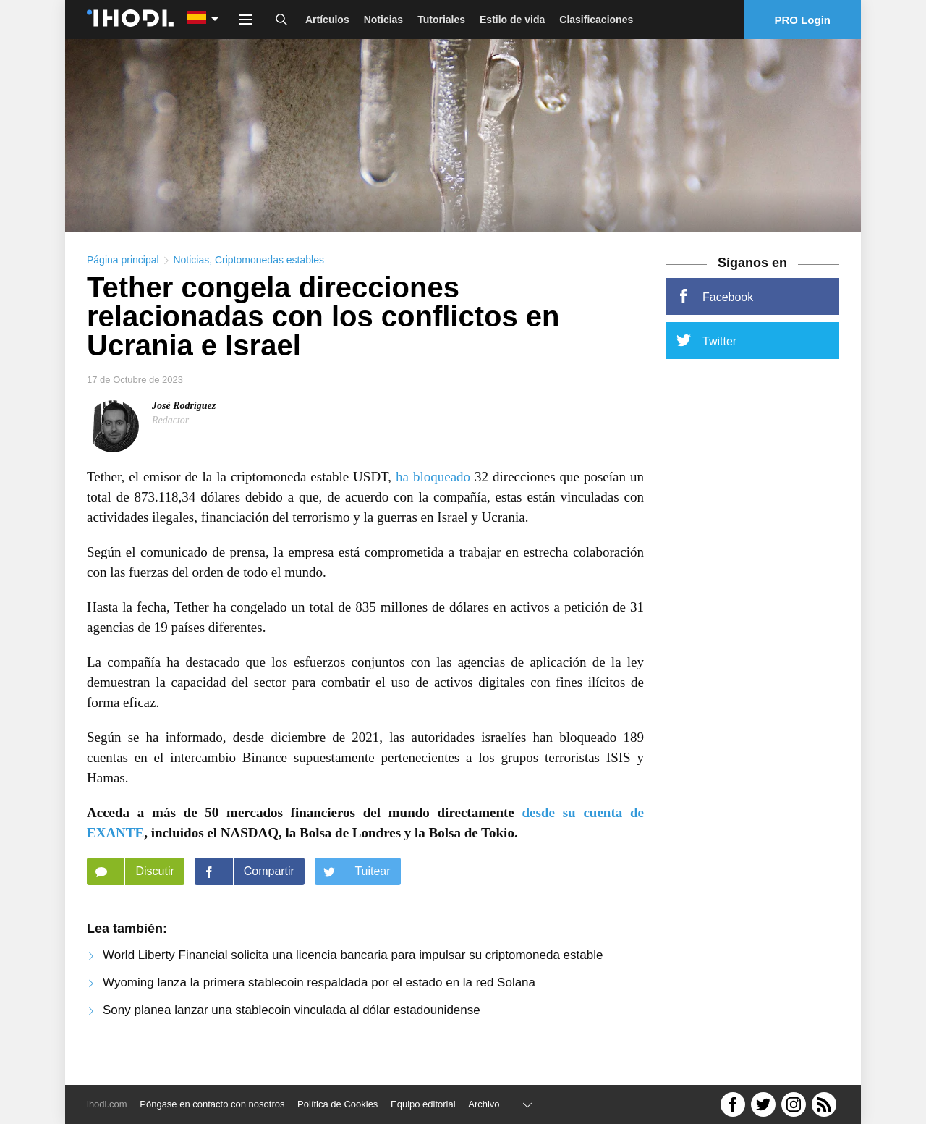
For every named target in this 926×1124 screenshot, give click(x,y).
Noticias (383, 19)
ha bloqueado (433, 496)
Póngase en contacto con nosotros (212, 1104)
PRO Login (803, 20)
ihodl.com (107, 1104)
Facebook (714, 315)
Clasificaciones (596, 19)
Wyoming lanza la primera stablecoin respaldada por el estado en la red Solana (319, 1002)
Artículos (327, 19)
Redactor (170, 439)
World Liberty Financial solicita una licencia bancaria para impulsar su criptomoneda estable (353, 974)
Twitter (706, 359)
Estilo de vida (512, 19)
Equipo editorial (423, 1104)
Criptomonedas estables (269, 279)
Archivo (483, 1104)
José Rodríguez (184, 425)
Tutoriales (441, 19)
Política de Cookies (337, 1104)
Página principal (123, 279)
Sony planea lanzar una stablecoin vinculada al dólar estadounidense (291, 1029)
